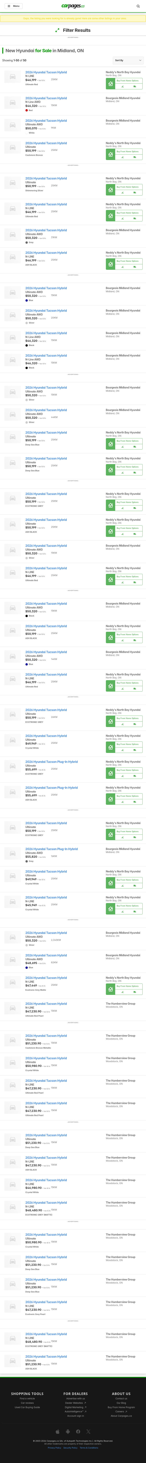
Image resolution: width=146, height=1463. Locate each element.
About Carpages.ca (121, 1415)
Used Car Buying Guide (27, 1407)
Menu (13, 6)
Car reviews (27, 1402)
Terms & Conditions (89, 1448)
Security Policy (70, 1448)
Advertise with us (75, 1398)
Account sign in (75, 1415)
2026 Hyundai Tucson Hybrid (46, 72)
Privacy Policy (54, 1448)
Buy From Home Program (121, 1407)
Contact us (121, 1398)
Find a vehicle (27, 1398)
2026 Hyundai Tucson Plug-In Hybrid (51, 762)
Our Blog (121, 1402)
